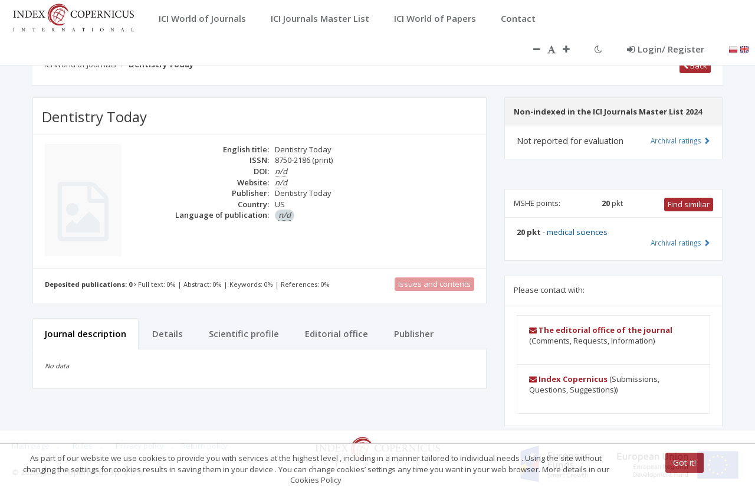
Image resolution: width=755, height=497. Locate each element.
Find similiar (689, 204)
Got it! (684, 462)
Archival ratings (680, 140)
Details (167, 333)
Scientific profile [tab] (244, 333)
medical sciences (577, 232)
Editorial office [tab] (336, 333)
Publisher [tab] (414, 333)
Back (695, 65)
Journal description (85, 333)
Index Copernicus (568, 379)
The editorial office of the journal (600, 330)
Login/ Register (665, 49)
